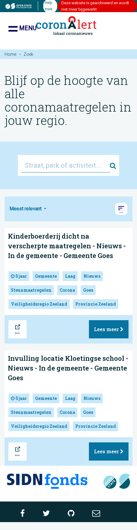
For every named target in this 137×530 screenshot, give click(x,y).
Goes (88, 290)
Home (10, 54)
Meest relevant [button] (26, 209)
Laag (70, 276)
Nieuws (91, 276)
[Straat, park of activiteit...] (65, 165)
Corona (67, 290)
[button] (121, 209)
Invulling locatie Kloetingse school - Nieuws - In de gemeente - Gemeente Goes (68, 368)
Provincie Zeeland (95, 304)
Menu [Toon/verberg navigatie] (22, 28)
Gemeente (46, 276)
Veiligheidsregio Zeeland (39, 304)
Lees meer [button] (108, 329)
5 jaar (19, 276)
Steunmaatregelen (31, 290)
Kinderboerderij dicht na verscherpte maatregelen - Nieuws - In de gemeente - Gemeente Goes (67, 246)
